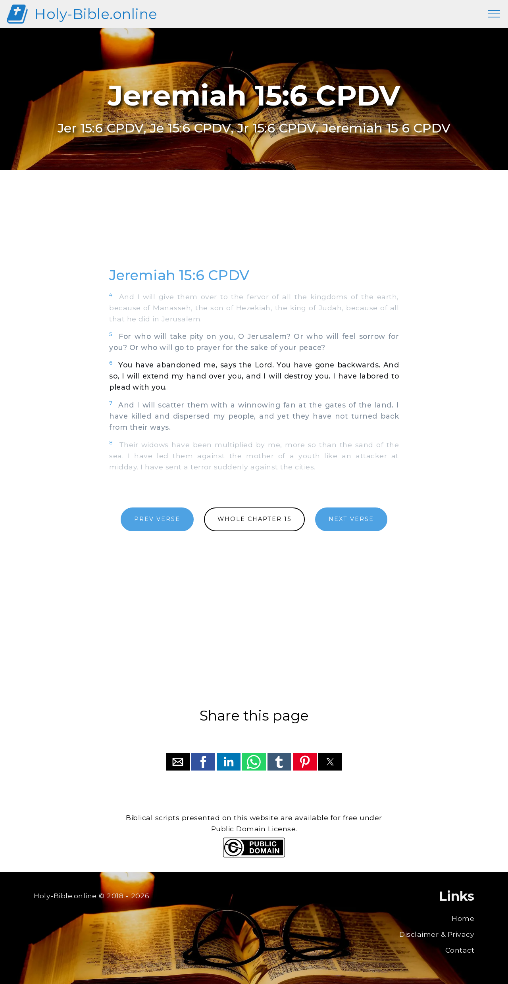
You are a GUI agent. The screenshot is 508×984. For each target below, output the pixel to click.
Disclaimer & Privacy (436, 934)
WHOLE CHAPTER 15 (254, 519)
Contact (460, 950)
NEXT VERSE (351, 519)
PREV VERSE (157, 519)
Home (463, 918)
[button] (178, 762)
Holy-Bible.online (96, 14)
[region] (254, 227)
